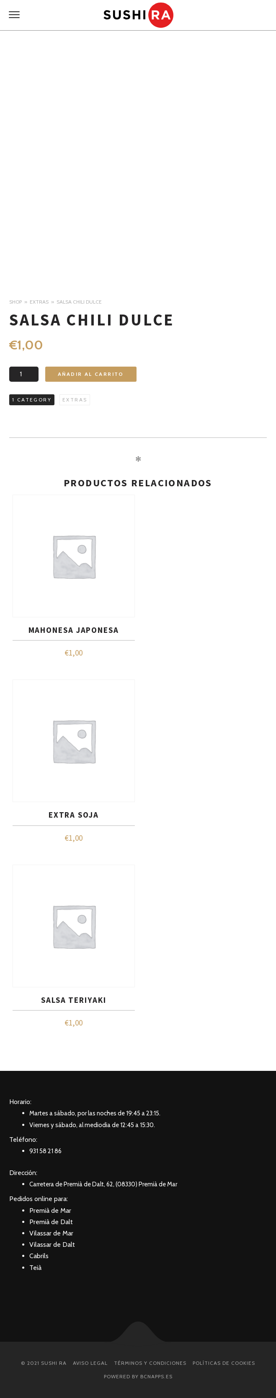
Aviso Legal (90, 1363)
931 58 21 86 (45, 1151)
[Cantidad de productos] (24, 374)
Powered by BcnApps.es (138, 1376)
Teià (35, 1268)
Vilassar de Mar (51, 1233)
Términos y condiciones (150, 1363)
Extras (39, 302)
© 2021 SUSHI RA (44, 1363)
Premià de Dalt (51, 1222)
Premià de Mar (50, 1210)
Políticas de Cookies (224, 1363)
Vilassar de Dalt (52, 1244)
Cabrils (39, 1256)
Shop (15, 302)
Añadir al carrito (91, 374)
